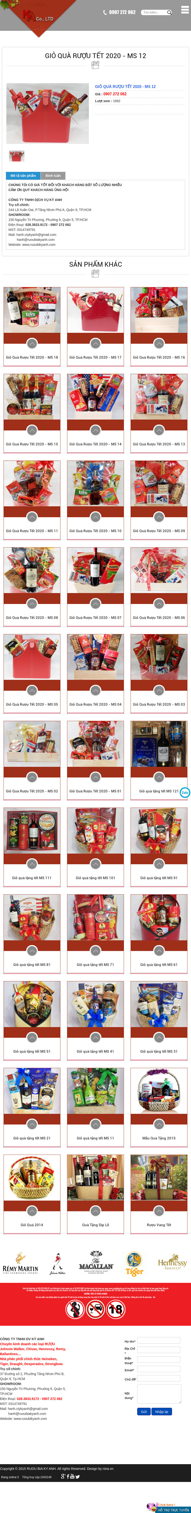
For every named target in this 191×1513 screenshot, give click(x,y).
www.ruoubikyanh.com (38, 245)
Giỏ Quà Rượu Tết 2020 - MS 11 (32, 531)
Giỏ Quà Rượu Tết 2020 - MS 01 (95, 791)
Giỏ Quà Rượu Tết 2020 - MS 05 (32, 704)
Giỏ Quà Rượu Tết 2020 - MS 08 (32, 618)
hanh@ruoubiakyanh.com (36, 240)
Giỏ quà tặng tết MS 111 (32, 878)
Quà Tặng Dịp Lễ (95, 1225)
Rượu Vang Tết (159, 1225)
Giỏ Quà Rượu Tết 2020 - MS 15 (32, 444)
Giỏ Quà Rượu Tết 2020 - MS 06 (159, 618)
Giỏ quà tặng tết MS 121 (159, 791)
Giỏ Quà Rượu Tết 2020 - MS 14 (95, 444)
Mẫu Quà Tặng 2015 (159, 1138)
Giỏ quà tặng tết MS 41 (95, 1051)
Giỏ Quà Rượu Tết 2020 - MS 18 (32, 357)
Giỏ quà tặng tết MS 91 (159, 878)
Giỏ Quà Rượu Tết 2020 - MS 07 (95, 618)
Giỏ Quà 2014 (32, 1225)
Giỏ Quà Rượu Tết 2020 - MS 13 (159, 444)
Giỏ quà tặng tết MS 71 (95, 965)
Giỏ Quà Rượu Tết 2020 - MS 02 (32, 791)
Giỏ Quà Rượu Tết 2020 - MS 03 (159, 704)
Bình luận (53, 176)
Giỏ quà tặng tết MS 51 (32, 1051)
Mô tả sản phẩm (23, 176)
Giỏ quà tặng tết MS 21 (32, 1138)
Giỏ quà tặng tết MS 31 (159, 1051)
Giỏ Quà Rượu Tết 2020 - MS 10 (95, 531)
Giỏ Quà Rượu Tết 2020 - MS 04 (95, 704)
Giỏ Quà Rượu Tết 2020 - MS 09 (159, 531)
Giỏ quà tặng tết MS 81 (32, 965)
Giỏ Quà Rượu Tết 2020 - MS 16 (159, 357)
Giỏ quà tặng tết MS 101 (95, 878)
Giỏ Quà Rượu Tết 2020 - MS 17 (95, 357)
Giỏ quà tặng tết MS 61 (159, 965)
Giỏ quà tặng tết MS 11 (95, 1138)
